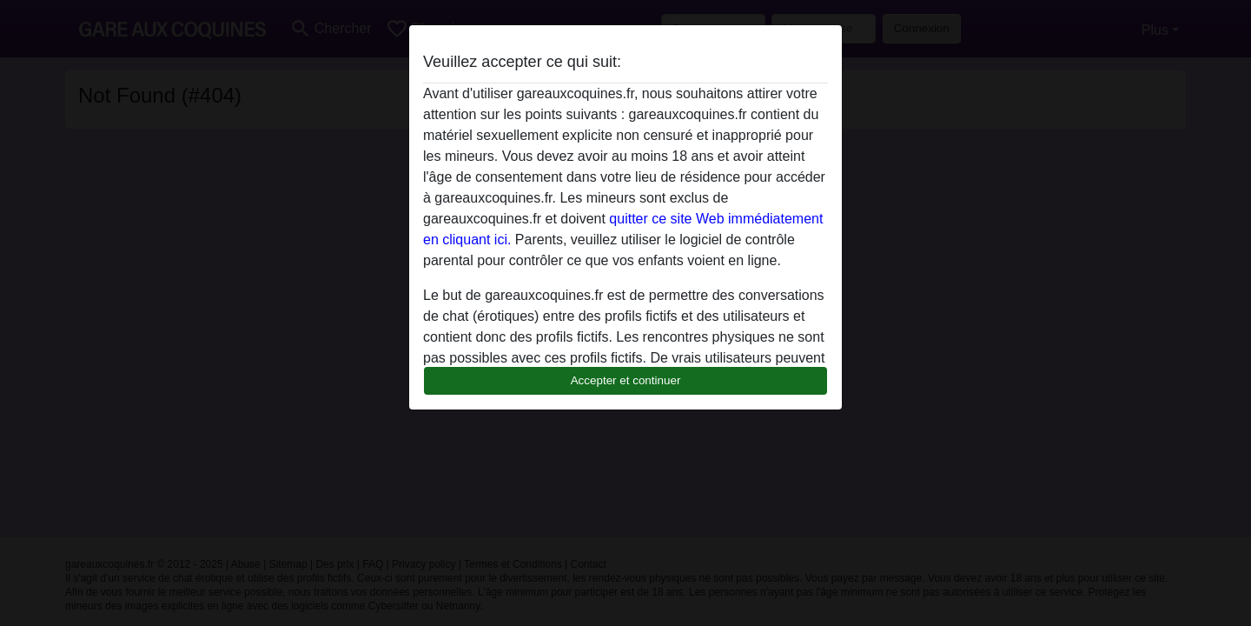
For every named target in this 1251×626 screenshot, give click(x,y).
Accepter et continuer (626, 380)
